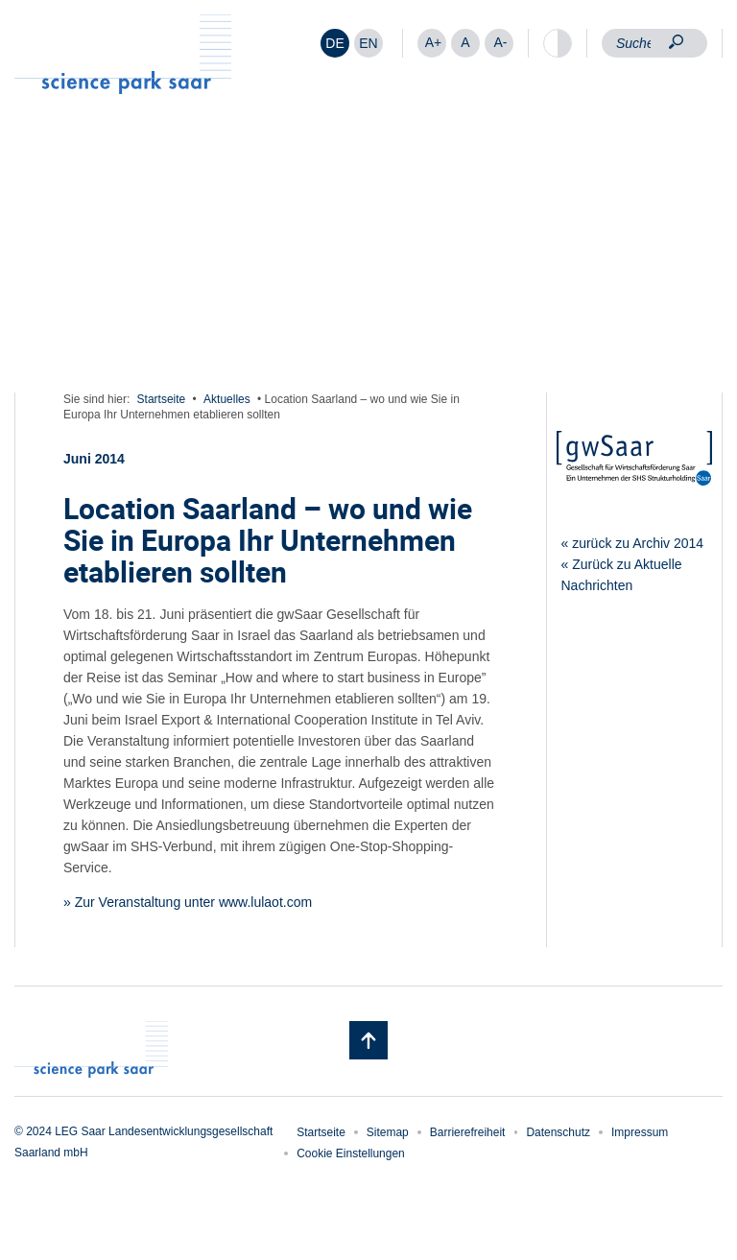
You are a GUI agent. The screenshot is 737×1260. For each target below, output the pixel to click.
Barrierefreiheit (468, 1132)
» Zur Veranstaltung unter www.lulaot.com (187, 902)
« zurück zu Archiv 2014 (632, 543)
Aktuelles (226, 399)
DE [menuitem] (334, 43)
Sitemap (388, 1132)
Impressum (639, 1132)
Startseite (161, 399)
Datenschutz (558, 1132)
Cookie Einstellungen (351, 1153)
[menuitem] (335, 43)
